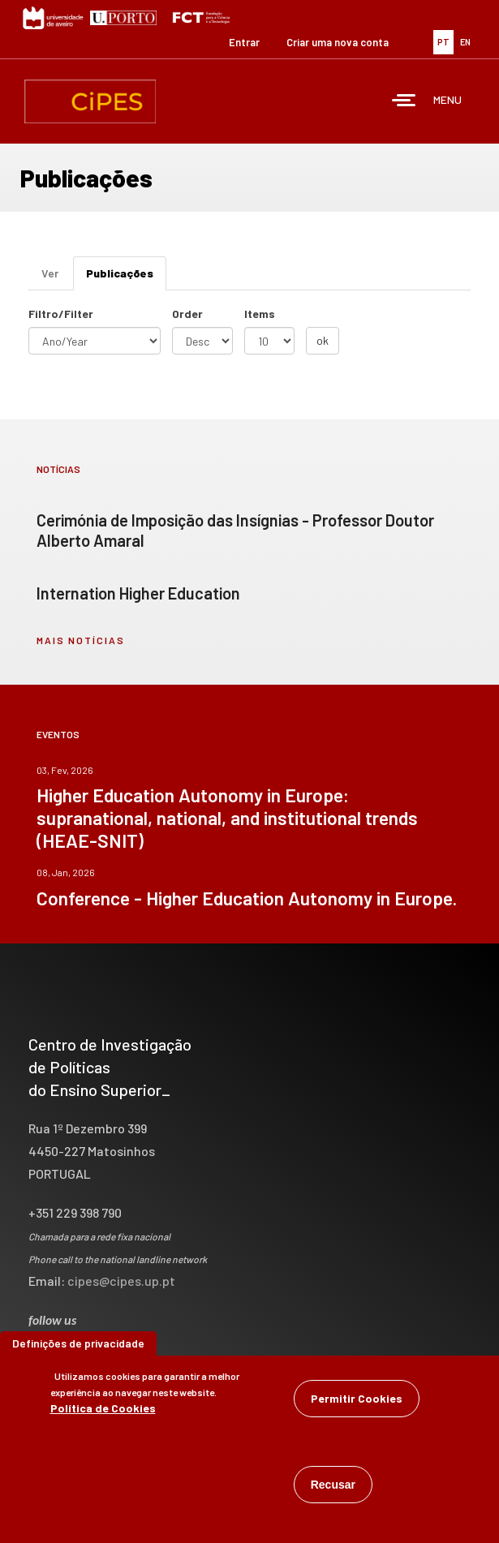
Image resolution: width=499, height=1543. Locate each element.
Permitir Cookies (356, 1401)
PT (443, 42)
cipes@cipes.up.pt (121, 1280)
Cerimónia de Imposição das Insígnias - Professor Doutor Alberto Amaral (235, 530)
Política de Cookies (103, 1410)
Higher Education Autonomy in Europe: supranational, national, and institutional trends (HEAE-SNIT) (227, 818)
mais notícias (81, 640)
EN (465, 42)
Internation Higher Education (138, 593)
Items (259, 313)
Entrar (244, 42)
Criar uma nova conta (337, 42)
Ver (49, 273)
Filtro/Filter (60, 313)
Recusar (333, 1487)
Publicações (126, 277)
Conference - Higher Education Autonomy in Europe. (247, 898)
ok (322, 340)
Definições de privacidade (78, 1345)
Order (187, 313)
